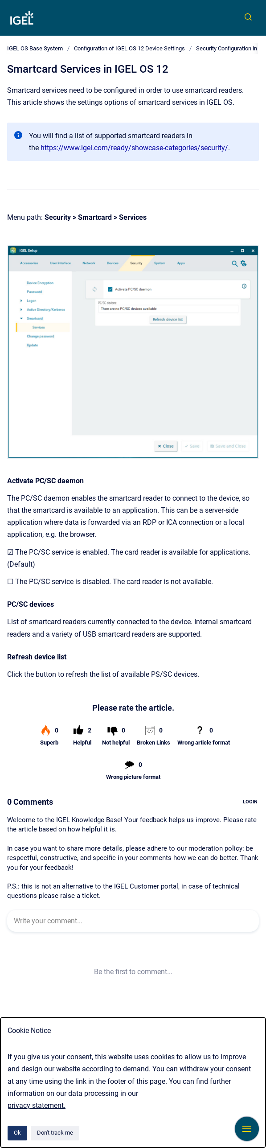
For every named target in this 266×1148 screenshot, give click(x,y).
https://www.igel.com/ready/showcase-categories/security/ (134, 148)
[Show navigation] (247, 1129)
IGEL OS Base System (35, 48)
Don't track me (55, 1132)
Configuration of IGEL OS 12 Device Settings (129, 48)
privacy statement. (36, 1105)
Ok (17, 1132)
